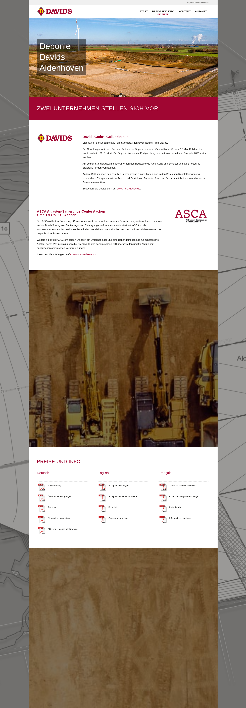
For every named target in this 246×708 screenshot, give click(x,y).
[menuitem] (197, 2)
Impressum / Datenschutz (198, 3)
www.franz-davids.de (128, 188)
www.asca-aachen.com (83, 254)
